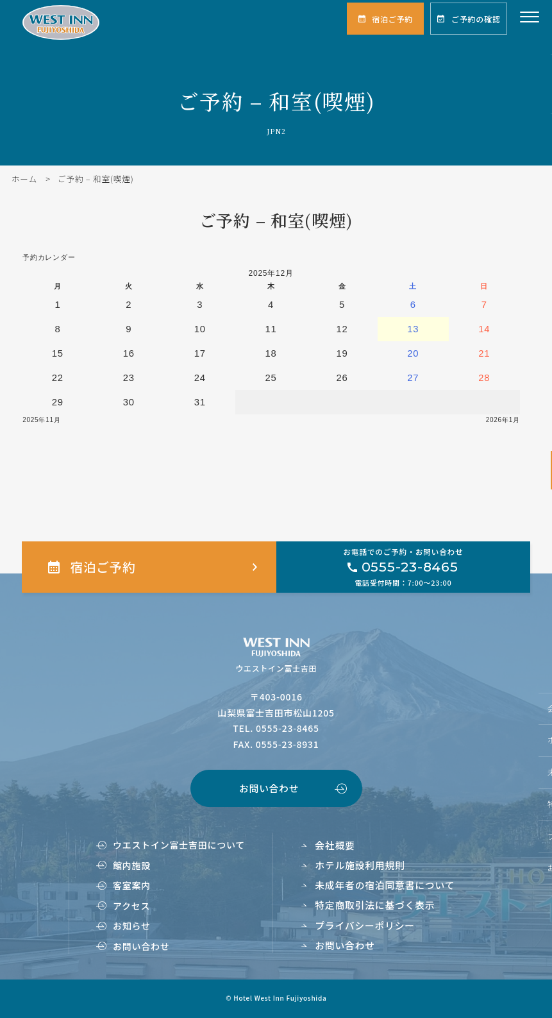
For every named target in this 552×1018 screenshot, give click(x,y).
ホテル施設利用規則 (360, 865)
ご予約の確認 (475, 18)
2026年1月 (503, 419)
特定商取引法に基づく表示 (375, 905)
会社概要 (335, 845)
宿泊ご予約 (392, 18)
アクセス (131, 905)
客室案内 (132, 885)
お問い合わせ (269, 788)
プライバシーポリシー (365, 925)
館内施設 (132, 865)
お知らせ (132, 925)
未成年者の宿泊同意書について (385, 885)
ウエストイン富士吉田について (179, 844)
